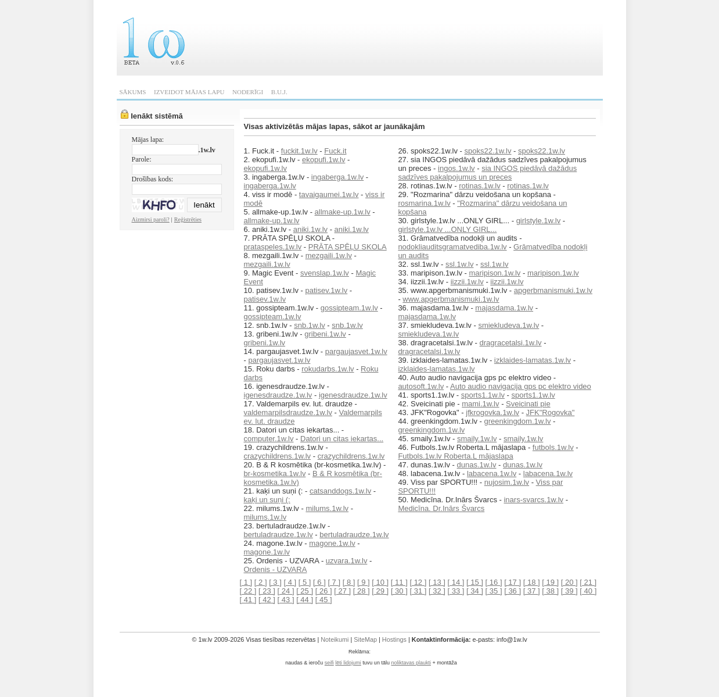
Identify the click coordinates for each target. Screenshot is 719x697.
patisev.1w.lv (326, 290)
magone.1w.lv (332, 543)
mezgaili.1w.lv (328, 255)
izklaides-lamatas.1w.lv (532, 360)
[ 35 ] (494, 591)
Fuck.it (335, 150)
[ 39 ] (569, 591)
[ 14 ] (456, 582)
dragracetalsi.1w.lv (511, 342)
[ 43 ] (286, 599)
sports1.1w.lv (483, 395)
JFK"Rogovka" (550, 412)
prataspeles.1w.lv (273, 246)
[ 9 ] (363, 582)
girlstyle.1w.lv (538, 220)
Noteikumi (334, 639)
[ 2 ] (260, 582)
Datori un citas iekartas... (341, 438)
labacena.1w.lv (491, 473)
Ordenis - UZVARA (275, 569)
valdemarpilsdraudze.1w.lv (288, 412)
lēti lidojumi (348, 663)
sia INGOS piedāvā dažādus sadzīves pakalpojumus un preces (487, 172)
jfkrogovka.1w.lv (492, 412)
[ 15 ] (474, 582)
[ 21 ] (588, 582)
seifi (329, 663)
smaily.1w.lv (477, 438)
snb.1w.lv (309, 325)
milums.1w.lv (326, 508)
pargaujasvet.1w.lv (356, 351)
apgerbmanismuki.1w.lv (553, 290)
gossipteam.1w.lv (349, 307)
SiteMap (365, 639)
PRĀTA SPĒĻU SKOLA (347, 246)
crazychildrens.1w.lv (277, 456)
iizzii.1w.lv (467, 281)
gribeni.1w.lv (325, 334)
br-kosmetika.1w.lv (275, 473)
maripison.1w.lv (494, 273)
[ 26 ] (323, 591)
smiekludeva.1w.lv (508, 325)
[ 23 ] (266, 591)
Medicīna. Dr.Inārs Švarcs (441, 508)
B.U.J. (279, 91)
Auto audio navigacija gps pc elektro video (520, 386)
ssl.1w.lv (459, 264)
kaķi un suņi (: (267, 499)
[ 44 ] (304, 599)
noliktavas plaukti (411, 663)
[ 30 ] (399, 591)
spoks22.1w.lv (488, 150)
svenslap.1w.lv (324, 273)
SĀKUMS (133, 91)
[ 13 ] (437, 582)
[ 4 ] (289, 582)
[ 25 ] (304, 591)
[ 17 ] (512, 582)
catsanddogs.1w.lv (340, 491)
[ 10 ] (380, 582)
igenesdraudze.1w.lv (278, 395)
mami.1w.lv (480, 403)
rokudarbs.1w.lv (327, 368)
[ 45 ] (323, 599)
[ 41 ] (248, 599)
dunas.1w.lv (477, 464)
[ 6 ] (319, 582)
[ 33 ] (456, 591)
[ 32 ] (437, 591)
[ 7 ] (334, 582)
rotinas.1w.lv (480, 185)
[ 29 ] (380, 591)
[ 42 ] (266, 599)
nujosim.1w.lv (506, 482)
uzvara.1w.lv (347, 560)
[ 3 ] (275, 582)
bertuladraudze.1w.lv (278, 534)
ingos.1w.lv (456, 168)
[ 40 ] (588, 591)
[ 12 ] (417, 582)
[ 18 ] (531, 582)
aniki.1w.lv (310, 229)
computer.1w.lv (269, 438)
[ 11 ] (399, 582)
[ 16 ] (494, 582)
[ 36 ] (512, 591)
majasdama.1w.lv (504, 307)
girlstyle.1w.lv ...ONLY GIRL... (447, 229)
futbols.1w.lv (553, 447)
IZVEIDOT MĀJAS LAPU (189, 91)
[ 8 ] (349, 582)
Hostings (394, 639)
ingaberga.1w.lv (337, 177)
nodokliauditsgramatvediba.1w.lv (452, 246)
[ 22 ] (248, 591)
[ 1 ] (246, 582)
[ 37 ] (531, 591)
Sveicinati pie (528, 403)
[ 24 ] (286, 591)
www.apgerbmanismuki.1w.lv (450, 299)
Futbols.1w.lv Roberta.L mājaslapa (455, 456)
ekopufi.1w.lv (323, 159)
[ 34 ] (474, 591)
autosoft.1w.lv (421, 386)
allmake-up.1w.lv (343, 212)
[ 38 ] (550, 591)
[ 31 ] (417, 591)
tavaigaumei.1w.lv (329, 194)
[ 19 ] (550, 582)
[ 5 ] (305, 582)
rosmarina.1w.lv (424, 203)
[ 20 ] (569, 582)
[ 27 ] (342, 591)
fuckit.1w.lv (299, 150)
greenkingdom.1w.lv (517, 421)
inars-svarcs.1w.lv (533, 499)
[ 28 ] (361, 591)
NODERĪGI (247, 91)
